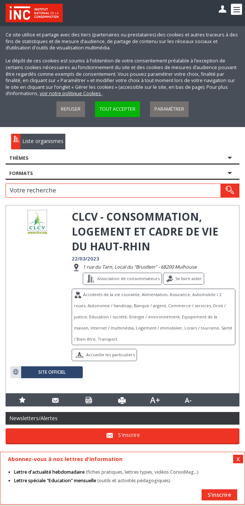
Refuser (71, 109)
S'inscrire (129, 434)
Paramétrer (169, 109)
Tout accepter (117, 109)
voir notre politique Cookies (71, 93)
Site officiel (52, 372)
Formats (21, 173)
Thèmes (18, 158)
